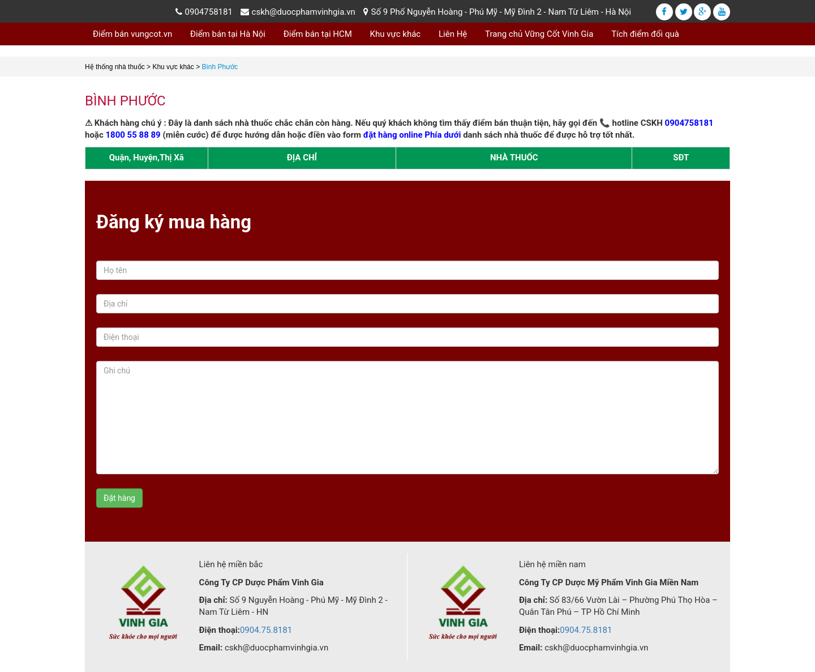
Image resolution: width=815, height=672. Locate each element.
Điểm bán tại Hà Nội (227, 34)
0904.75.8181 (266, 630)
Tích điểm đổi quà (645, 34)
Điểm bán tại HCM (318, 34)
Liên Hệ (453, 34)
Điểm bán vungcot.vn (132, 34)
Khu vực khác (395, 34)
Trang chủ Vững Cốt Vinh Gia (539, 34)
